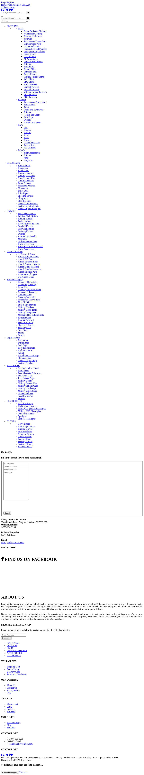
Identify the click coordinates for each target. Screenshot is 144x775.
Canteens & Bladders (27, 292)
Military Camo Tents (27, 310)
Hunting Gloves (25, 429)
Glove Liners (24, 424)
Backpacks (23, 340)
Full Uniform (30, 147)
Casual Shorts (30, 56)
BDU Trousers (30, 97)
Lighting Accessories (27, 406)
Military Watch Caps (27, 391)
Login (3, 2)
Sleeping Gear (24, 327)
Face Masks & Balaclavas (29, 373)
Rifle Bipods (23, 193)
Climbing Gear (25, 294)
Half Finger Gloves (26, 426)
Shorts (26, 135)
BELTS (10, 648)
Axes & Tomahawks (27, 236)
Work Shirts (29, 66)
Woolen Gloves (25, 446)
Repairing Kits (24, 317)
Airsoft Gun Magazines (28, 267)
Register (10, 2)
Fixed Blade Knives (27, 213)
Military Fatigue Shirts (34, 77)
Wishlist (10, 5)
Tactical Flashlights (27, 419)
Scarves (21, 398)
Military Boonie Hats (27, 383)
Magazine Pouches (26, 185)
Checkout (23, 772)
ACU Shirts (29, 79)
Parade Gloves (24, 439)
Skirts (26, 107)
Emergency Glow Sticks (29, 299)
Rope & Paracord (26, 320)
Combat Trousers (31, 87)
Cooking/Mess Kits (26, 297)
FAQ (9, 693)
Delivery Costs (13, 672)
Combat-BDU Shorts (33, 61)
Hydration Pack (25, 350)
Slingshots (22, 198)
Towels (21, 335)
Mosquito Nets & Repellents (31, 315)
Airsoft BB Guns (25, 259)
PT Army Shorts (31, 59)
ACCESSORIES (14, 653)
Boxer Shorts (29, 54)
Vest (26, 127)
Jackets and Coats (32, 46)
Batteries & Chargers (27, 274)
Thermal (27, 130)
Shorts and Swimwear (33, 110)
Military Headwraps (27, 388)
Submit (7, 513)
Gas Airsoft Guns (26, 277)
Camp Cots (23, 287)
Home (4, 5)
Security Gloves (25, 441)
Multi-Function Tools (27, 241)
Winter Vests (29, 104)
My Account (12, 704)
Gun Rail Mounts (26, 180)
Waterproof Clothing (33, 34)
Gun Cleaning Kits (26, 178)
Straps (21, 332)
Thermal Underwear (33, 36)
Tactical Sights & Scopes (29, 208)
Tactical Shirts (30, 74)
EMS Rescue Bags (26, 348)
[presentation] (24, 506)
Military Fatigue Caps (28, 386)
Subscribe (6, 638)
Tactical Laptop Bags (27, 360)
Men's (20, 28)
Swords (21, 234)
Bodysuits (28, 160)
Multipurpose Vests (32, 44)
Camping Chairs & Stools (29, 289)
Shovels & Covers (26, 325)
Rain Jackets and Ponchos (35, 49)
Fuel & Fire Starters (27, 305)
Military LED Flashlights (29, 411)
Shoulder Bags (24, 358)
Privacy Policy (13, 690)
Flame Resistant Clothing (35, 31)
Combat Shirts (30, 72)
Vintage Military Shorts (34, 51)
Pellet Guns (23, 191)
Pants (26, 158)
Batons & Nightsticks (27, 282)
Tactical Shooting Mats (28, 206)
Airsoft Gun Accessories (29, 264)
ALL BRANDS (14, 655)
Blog (9, 725)
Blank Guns (23, 170)
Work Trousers (30, 84)
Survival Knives (25, 226)
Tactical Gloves (25, 444)
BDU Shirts (29, 82)
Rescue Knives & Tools (28, 223)
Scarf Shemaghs (25, 396)
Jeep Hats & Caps (26, 378)
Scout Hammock (25, 322)
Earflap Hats (23, 370)
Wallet (21, 353)
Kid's (20, 125)
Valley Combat (8, 7)
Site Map (11, 711)
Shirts (26, 137)
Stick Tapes (23, 330)
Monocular (23, 188)
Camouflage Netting (27, 284)
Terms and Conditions (17, 674)
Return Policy (13, 669)
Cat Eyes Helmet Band (28, 368)
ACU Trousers (30, 94)
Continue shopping (10, 772)
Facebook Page (13, 722)
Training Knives (25, 231)
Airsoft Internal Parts (27, 272)
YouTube (11, 727)
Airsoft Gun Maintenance (29, 269)
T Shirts (27, 64)
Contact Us (19, 5)
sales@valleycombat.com (12, 542)
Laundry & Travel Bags (28, 355)
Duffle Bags (23, 343)
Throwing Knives (26, 229)
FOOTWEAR (13, 643)
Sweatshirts (29, 145)
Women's (22, 99)
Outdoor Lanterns (26, 413)
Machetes (22, 239)
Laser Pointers (24, 183)
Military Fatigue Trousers (35, 92)
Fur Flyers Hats (25, 375)
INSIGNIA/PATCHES (17, 650)
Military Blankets (26, 307)
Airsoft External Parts (28, 261)
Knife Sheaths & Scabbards (30, 246)
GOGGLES (12, 645)
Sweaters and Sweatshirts (35, 41)
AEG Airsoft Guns (26, 254)
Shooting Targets (25, 196)
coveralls (28, 39)
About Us (11, 685)
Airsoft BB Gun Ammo (28, 256)
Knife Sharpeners (26, 244)
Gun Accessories (25, 173)
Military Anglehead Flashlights (32, 408)
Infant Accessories (32, 153)
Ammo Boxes (24, 165)
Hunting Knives (25, 218)
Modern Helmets (25, 393)
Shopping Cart (13, 667)
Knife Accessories (26, 249)
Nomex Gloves (25, 436)
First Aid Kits (24, 302)
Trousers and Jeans (32, 122)
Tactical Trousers (31, 89)
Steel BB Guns (24, 201)
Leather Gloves (25, 431)
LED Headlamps (25, 403)
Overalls (27, 120)
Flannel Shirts (30, 69)
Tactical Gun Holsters (28, 203)
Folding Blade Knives (28, 216)
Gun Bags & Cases (26, 175)
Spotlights (22, 416)
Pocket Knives (24, 221)
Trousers (27, 140)
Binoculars (23, 168)
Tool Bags (22, 345)
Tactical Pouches (25, 363)
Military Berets (25, 381)
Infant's (21, 150)
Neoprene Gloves (26, 434)
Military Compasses (27, 312)
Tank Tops (28, 117)
